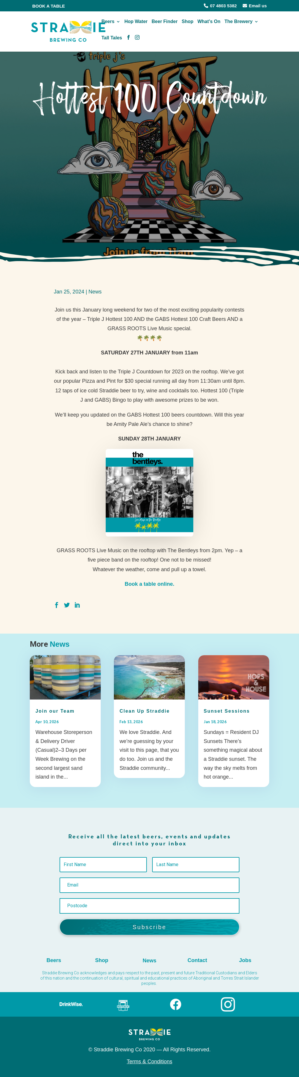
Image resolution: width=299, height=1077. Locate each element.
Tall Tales (111, 41)
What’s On (208, 25)
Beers (107, 25)
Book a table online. (149, 584)
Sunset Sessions (227, 711)
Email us (255, 5)
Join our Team (54, 711)
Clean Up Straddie (144, 711)
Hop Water (135, 25)
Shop (187, 25)
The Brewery (239, 25)
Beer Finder (165, 25)
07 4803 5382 (220, 5)
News (95, 292)
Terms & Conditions (149, 1061)
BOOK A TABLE (48, 6)
